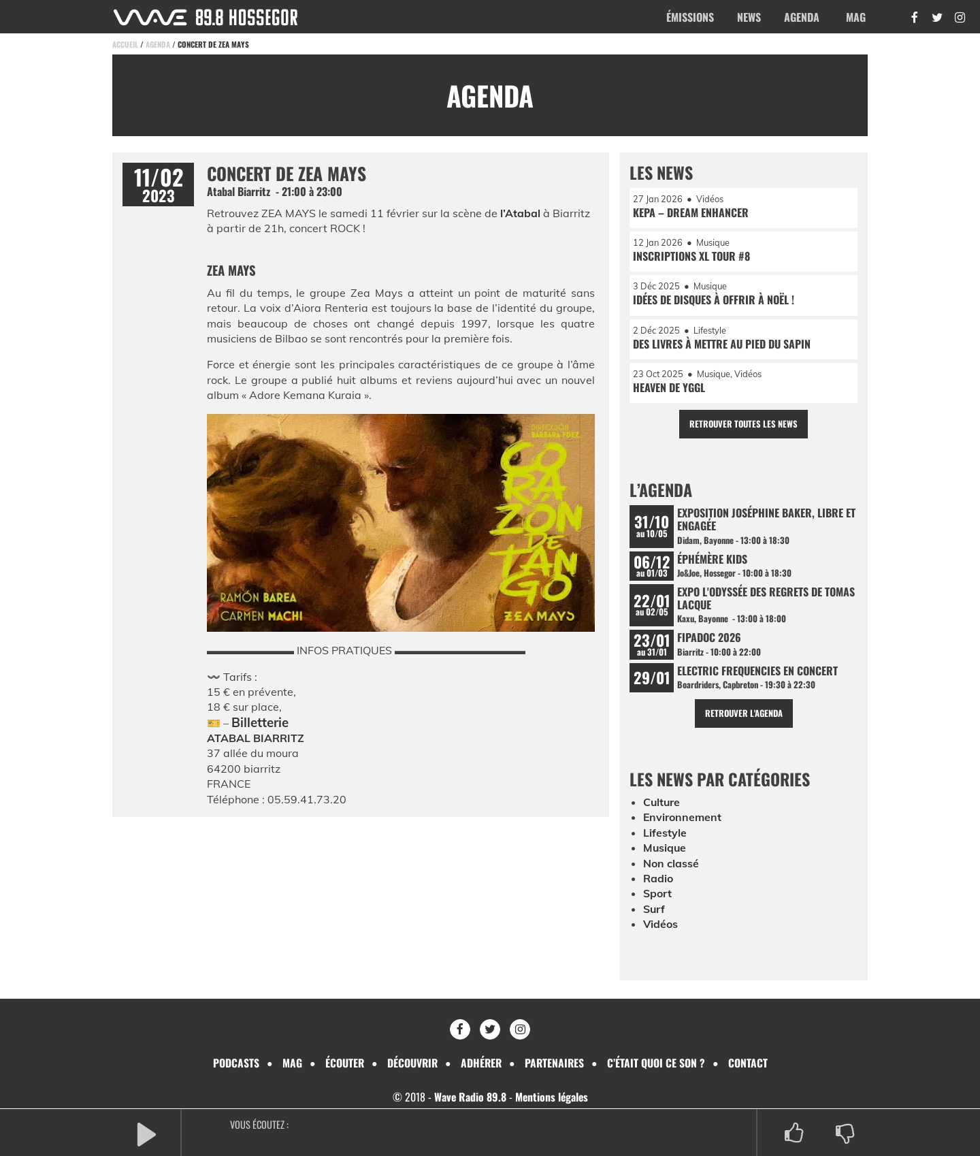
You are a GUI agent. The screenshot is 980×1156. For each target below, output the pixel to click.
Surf (654, 911)
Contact (750, 1063)
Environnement (682, 819)
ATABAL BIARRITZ (255, 738)
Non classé (671, 865)
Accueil (125, 44)
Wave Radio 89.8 (469, 1097)
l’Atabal (520, 213)
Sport (657, 896)
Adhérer (481, 1063)
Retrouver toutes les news (743, 425)
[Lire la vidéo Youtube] (401, 526)
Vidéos (661, 926)
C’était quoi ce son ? (658, 1063)
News (749, 17)
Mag (856, 17)
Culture (662, 804)
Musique (665, 850)
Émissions (690, 17)
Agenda (801, 17)
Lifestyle (665, 834)
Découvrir (411, 1063)
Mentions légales (551, 1097)
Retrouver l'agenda (743, 715)
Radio (658, 880)
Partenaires (555, 1063)
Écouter (342, 1063)
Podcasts (233, 1063)
